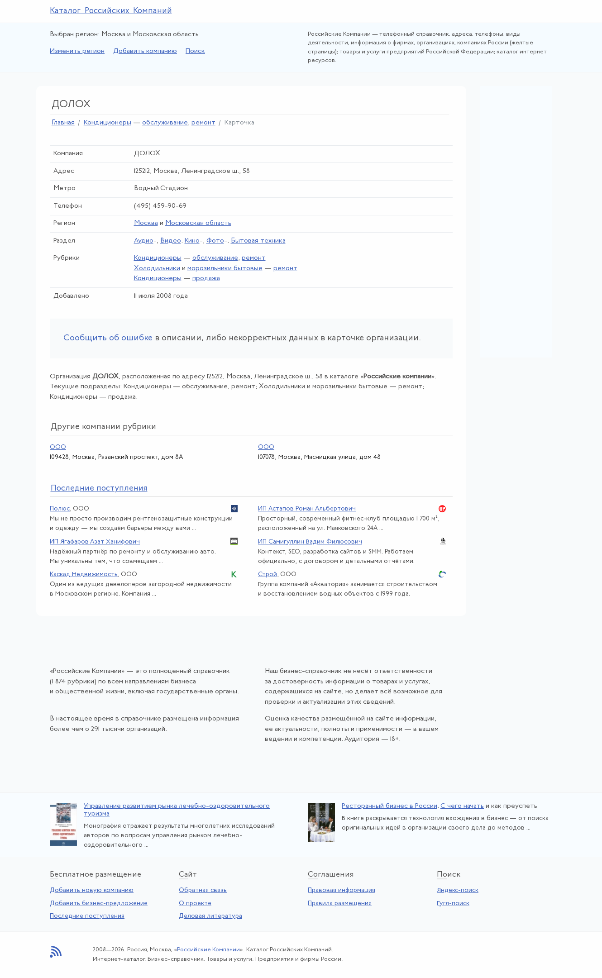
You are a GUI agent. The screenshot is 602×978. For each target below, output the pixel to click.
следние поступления (99, 488)
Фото (215, 241)
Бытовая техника (258, 241)
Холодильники (157, 268)
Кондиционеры (107, 122)
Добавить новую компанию (92, 890)
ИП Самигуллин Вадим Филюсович (310, 542)
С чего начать (462, 806)
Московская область (198, 223)
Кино (192, 241)
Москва (146, 223)
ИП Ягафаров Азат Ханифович (95, 542)
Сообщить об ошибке (108, 338)
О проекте (195, 903)
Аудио (143, 241)
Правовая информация (341, 890)
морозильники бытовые (225, 268)
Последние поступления (87, 916)
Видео (170, 241)
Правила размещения (340, 903)
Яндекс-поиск (457, 890)
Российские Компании (208, 950)
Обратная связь (203, 890)
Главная (63, 122)
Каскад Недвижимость (84, 574)
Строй (267, 574)
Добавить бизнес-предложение (99, 903)
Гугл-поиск (453, 903)
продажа (206, 278)
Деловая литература (210, 916)
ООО (58, 447)
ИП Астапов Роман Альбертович (307, 509)
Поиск (195, 51)
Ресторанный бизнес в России (389, 806)
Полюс (60, 509)
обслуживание (165, 122)
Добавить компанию (145, 51)
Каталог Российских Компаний (111, 11)
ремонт (203, 122)
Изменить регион (77, 51)
